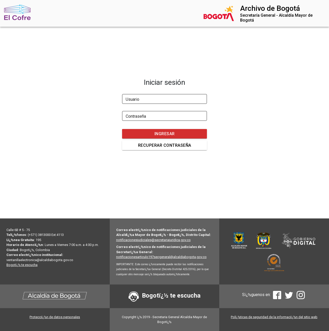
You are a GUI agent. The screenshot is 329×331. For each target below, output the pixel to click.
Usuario (132, 99)
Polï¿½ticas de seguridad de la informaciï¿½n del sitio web (274, 317)
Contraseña (136, 116)
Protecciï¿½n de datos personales (55, 317)
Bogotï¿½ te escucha (22, 265)
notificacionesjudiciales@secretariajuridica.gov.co (153, 240)
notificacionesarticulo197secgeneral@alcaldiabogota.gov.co (161, 257)
